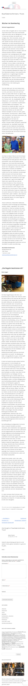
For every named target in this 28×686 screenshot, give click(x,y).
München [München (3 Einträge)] (11, 640)
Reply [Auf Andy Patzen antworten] (3, 549)
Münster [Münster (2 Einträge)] (16, 640)
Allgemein (4, 608)
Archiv (3, 612)
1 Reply (3, 17)
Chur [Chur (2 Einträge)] (20, 633)
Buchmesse (4, 619)
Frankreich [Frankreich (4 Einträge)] (17, 636)
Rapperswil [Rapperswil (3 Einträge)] (14, 641)
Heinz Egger (19, 509)
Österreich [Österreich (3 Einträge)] (8, 648)
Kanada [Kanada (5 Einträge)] (19, 638)
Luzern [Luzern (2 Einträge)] (20, 639)
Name (4, 580)
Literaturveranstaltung (7, 623)
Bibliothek (4, 614)
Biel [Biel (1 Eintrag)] (9, 633)
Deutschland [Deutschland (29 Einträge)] (8, 634)
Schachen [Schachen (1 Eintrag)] (20, 641)
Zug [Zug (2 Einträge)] (17, 647)
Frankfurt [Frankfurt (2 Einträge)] (10, 636)
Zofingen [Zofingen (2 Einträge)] (12, 647)
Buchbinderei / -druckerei (7, 616)
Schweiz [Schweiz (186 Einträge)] (9, 643)
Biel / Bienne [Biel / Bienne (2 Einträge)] (14, 633)
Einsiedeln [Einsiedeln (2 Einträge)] (5, 636)
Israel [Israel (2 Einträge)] (9, 638)
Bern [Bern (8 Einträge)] (5, 633)
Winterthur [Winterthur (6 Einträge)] (6, 647)
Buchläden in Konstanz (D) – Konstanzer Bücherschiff (8, 520)
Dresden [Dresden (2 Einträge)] (22, 634)
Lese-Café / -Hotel (6, 621)
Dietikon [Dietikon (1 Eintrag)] (17, 634)
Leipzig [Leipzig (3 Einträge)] (5, 639)
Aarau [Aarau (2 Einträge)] (4, 632)
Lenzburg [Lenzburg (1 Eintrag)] (10, 639)
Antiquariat (4, 610)
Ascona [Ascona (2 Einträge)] (15, 632)
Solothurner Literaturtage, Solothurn (20, 520)
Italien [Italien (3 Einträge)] (13, 638)
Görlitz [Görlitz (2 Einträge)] (5, 638)
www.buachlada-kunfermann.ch (9, 255)
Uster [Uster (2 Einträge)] (19, 645)
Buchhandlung (16, 507)
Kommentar (5, 563)
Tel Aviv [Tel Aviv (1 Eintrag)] (15, 645)
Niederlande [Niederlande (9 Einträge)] (6, 641)
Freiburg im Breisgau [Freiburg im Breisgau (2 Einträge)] (8, 637)
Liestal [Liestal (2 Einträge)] (15, 639)
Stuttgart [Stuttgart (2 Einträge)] (9, 645)
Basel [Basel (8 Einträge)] (20, 632)
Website (4, 591)
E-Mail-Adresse (6, 585)
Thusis (7, 509)
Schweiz (4, 509)
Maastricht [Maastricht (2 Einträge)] (5, 640)
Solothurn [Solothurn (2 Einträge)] (19, 643)
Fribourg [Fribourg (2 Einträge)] (16, 637)
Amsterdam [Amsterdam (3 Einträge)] (9, 632)
